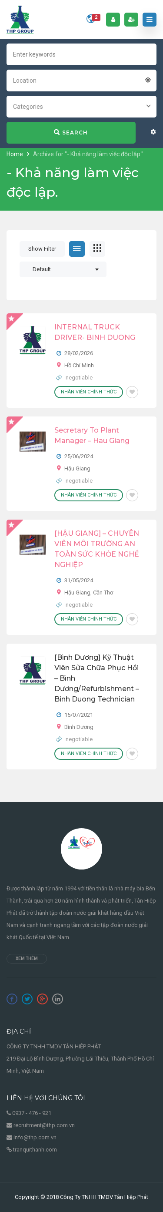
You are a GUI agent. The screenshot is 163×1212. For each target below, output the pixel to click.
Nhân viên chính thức (88, 392)
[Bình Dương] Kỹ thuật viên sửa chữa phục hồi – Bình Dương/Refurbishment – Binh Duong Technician (96, 678)
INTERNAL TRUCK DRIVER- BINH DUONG (94, 332)
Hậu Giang (77, 468)
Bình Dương (78, 727)
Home (15, 154)
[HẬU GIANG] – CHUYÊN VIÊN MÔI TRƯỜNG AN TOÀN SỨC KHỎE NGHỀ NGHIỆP (96, 549)
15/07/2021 (78, 715)
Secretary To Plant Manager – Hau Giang (92, 435)
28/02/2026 (78, 353)
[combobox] (81, 80)
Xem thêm (27, 958)
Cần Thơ (103, 592)
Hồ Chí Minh (79, 365)
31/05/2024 (78, 580)
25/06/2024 (78, 456)
